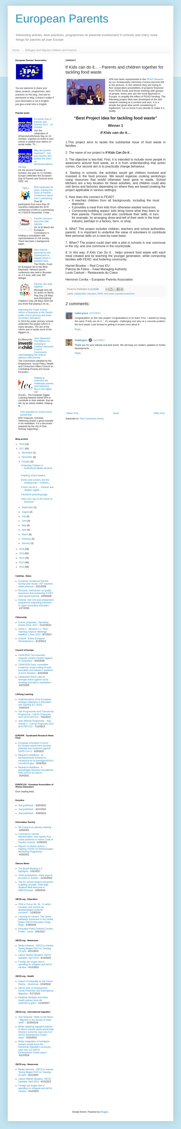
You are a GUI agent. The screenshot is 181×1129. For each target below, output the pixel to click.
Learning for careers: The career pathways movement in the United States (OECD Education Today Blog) (35, 920)
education (91, 293)
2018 (22, 444)
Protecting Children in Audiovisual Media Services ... (36, 468)
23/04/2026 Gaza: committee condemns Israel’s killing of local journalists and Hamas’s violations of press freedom (35, 668)
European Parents (62, 18)
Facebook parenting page (34, 494)
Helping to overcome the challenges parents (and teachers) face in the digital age (44, 385)
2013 (22, 562)
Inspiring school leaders (33, 475)
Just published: (26, 805)
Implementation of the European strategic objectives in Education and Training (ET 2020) (34, 702)
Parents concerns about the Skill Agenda (43, 221)
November (27, 457)
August (26, 512)
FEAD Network (155, 79)
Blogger (104, 1112)
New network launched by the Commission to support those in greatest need (42, 255)
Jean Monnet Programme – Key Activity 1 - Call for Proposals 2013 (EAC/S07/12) (36, 724)
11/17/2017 (95, 313)
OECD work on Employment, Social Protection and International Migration (36, 991)
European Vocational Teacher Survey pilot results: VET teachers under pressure (35, 584)
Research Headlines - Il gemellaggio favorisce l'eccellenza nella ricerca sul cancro (35, 770)
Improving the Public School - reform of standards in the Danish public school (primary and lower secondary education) (35, 313)
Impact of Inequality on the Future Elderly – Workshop (35, 982)
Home (15, 50)
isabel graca (81, 313)
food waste (109, 293)
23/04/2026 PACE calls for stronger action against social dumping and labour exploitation (34, 680)
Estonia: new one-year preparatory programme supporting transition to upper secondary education (36, 603)
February (27, 539)
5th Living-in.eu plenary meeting (34, 827)
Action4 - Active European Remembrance (31, 640)
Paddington (81, 340)
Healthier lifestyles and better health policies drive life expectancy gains (33, 1000)
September (28, 507)
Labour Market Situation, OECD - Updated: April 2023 (35, 956)
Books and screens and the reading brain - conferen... (35, 481)
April (24, 529)
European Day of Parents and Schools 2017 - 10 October (43, 123)
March (25, 534)
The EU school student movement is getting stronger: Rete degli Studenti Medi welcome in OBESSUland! (35, 886)
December (27, 452)
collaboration (80, 293)
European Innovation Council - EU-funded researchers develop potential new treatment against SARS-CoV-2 (34, 747)
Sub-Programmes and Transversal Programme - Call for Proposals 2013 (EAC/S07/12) (36, 714)
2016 (22, 549)
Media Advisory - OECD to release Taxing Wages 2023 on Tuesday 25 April (36, 948)
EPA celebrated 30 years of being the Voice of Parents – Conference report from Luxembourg (43, 193)
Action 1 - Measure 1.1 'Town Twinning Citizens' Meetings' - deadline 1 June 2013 (33, 632)
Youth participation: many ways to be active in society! (35, 876)
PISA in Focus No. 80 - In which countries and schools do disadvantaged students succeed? (34, 908)
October (26, 461)
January (26, 543)
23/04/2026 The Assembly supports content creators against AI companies (35, 658)
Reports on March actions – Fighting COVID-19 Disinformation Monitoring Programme (35, 849)
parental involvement (125, 293)
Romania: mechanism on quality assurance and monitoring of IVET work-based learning (35, 593)
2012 (22, 567)
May (24, 525)
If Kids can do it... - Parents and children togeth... (37, 488)
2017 (22, 448)
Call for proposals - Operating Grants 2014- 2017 (33, 623)
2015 (22, 553)
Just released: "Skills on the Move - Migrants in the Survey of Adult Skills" (35, 1020)
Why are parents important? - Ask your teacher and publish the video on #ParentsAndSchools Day (35, 158)
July (24, 516)
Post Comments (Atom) (92, 418)
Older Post (159, 413)
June (24, 520)
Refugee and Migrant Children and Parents (50, 50)
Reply (78, 329)
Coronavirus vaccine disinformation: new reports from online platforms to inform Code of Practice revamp (35, 838)
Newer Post (72, 413)
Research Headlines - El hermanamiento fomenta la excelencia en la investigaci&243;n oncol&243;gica (36, 759)
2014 (22, 558)
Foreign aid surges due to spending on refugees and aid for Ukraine (35, 964)
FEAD (100, 293)
